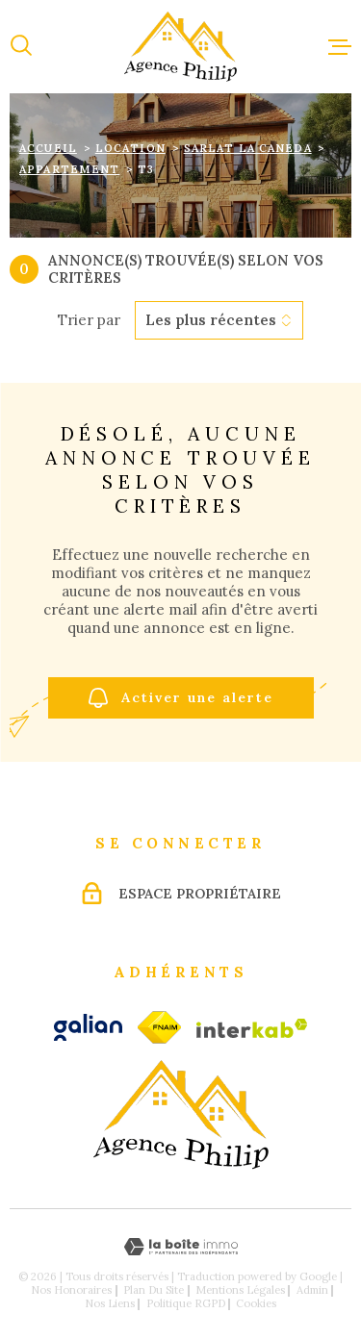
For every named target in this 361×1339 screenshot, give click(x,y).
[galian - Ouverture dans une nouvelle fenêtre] (88, 1027)
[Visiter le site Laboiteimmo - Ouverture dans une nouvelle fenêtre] (180, 1247)
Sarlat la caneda (248, 148)
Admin (312, 1290)
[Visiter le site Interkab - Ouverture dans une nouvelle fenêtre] (252, 1028)
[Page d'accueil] (180, 47)
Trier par (89, 320)
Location (130, 148)
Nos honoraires (71, 1290)
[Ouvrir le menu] (339, 46)
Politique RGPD (185, 1303)
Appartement (69, 169)
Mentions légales (240, 1290)
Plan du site (153, 1290)
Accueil (48, 148)
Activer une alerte (181, 698)
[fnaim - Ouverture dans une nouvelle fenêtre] (159, 1027)
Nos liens (110, 1303)
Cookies (256, 1304)
